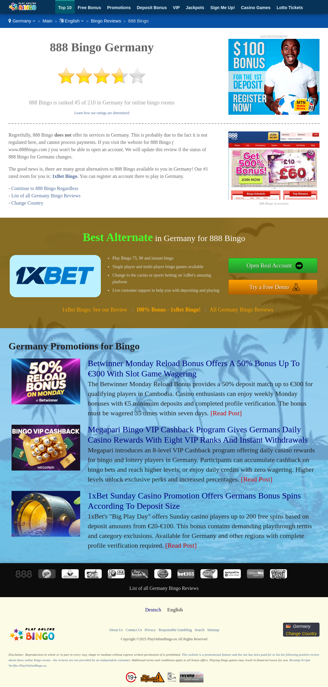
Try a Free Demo (269, 287)
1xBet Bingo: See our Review (94, 310)
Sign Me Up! (222, 7)
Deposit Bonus (152, 7)
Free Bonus (89, 7)
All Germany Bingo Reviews (241, 310)
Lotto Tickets (290, 7)
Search (200, 630)
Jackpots (195, 7)
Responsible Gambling (175, 630)
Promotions (119, 7)
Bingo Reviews (106, 20)
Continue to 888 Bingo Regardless (44, 188)
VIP (176, 7)
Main (48, 20)
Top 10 (65, 7)
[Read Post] (226, 413)
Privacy (150, 630)
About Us (116, 630)
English (72, 20)
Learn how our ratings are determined (101, 113)
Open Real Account (269, 265)
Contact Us (134, 630)
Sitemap (213, 630)
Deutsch (153, 609)
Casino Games (255, 7)
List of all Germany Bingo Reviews (45, 195)
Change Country (27, 203)
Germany (22, 20)
